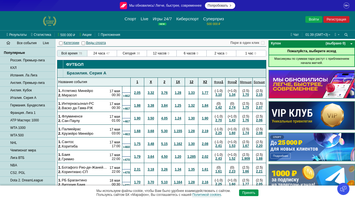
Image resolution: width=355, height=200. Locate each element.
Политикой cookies (206, 195)
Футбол (74, 64)
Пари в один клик (244, 43)
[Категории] (61, 43)
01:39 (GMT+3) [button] (316, 35)
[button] (337, 35)
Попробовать (220, 6)
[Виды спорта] (83, 43)
